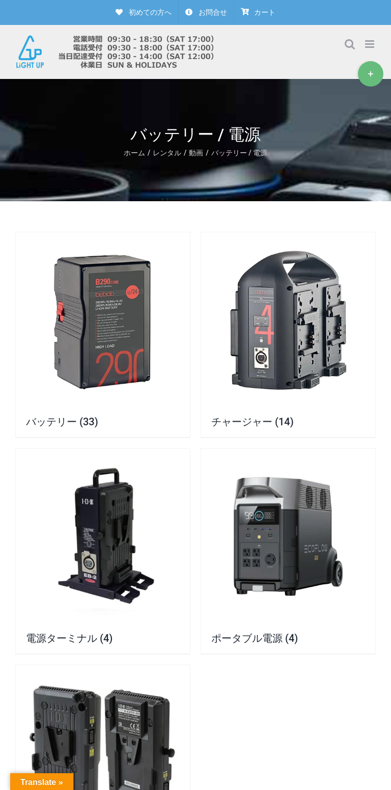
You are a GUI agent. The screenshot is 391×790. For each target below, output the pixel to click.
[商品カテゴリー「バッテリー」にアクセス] (103, 334)
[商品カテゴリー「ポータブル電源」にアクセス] (288, 551)
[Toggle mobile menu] (370, 44)
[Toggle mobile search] (350, 44)
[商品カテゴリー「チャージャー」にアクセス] (288, 334)
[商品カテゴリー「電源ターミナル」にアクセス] (103, 551)
